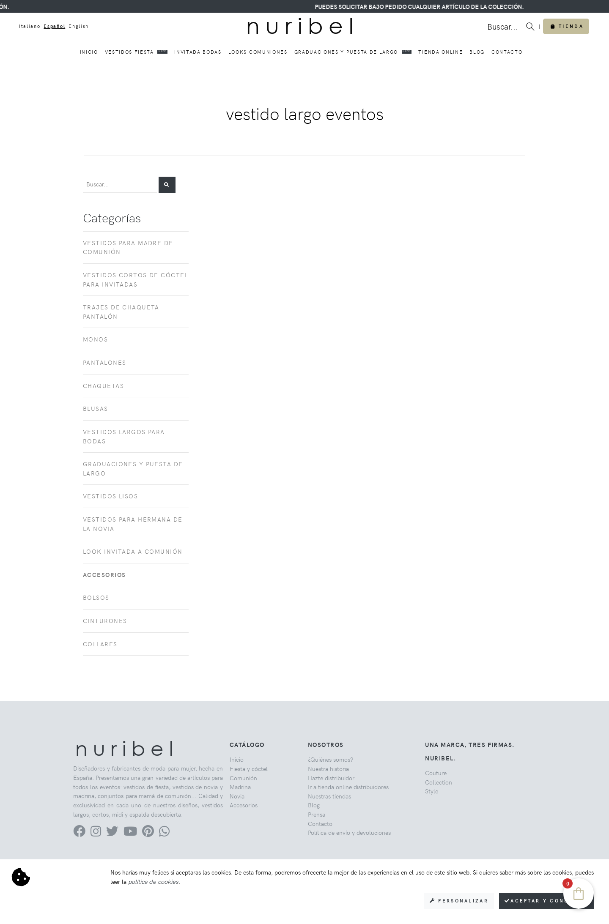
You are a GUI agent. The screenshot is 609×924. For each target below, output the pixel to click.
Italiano (29, 26)
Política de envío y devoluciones (349, 832)
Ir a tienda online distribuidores (348, 786)
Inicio (89, 52)
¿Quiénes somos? (330, 759)
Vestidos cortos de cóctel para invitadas (135, 279)
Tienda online (440, 52)
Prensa (316, 814)
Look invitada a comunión (133, 551)
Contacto (506, 52)
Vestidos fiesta (136, 51)
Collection (438, 782)
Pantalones (104, 362)
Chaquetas (103, 385)
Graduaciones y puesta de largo (353, 51)
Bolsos (96, 597)
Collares (100, 644)
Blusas (95, 408)
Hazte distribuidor (331, 778)
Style (431, 791)
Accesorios (244, 805)
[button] (167, 185)
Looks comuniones (258, 52)
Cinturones (105, 620)
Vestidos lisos (110, 496)
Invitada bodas (198, 52)
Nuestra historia (328, 768)
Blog (477, 52)
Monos (95, 339)
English (79, 26)
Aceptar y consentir (546, 900)
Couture (436, 772)
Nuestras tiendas (329, 796)
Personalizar (459, 900)
